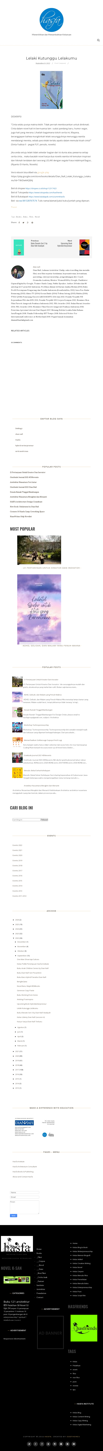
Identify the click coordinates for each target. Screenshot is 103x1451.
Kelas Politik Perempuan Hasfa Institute (33, 964)
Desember (21, 942)
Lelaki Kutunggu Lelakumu (27, 1008)
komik (17, 1320)
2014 (17, 1083)
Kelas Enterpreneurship (82, 1287)
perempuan (24, 1308)
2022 (17, 938)
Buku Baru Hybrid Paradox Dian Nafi (31, 977)
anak (12, 1320)
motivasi (20, 1311)
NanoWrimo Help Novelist (21, 516)
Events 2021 (17, 850)
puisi (5, 1314)
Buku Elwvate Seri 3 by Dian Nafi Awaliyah (34, 1012)
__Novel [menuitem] (40, 1265)
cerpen (13, 1308)
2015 (17, 1079)
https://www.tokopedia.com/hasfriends (45, 192)
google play (43, 172)
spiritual (22, 1317)
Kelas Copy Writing (80, 1420)
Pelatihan (12, 1305)
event (75, 1369)
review (75, 1385)
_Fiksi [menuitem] (39, 1257)
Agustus (20, 1027)
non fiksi (76, 1377)
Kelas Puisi (77, 1291)
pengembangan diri (18, 1314)
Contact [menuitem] (40, 1297)
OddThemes (73, 1437)
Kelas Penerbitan (80, 1279)
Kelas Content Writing (81, 1416)
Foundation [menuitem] (41, 1293)
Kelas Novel (77, 1267)
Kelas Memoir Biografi (81, 1255)
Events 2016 (17, 875)
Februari (21, 1045)
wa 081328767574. (28, 200)
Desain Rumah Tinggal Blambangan (24, 492)
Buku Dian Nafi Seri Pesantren (29, 973)
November (21, 946)
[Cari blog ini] (27, 819)
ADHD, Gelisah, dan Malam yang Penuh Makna (51, 645)
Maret (20, 1041)
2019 (17, 1060)
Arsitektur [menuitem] (41, 1289)
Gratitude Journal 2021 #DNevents (24, 477)
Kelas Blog (77, 1412)
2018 (17, 1065)
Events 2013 (17, 891)
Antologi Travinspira (25, 999)
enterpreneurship (10, 1317)
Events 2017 (17, 870)
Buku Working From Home (27, 995)
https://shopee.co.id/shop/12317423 (41, 188)
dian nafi (19, 434)
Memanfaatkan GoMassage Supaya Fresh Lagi (43, 740)
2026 (17, 920)
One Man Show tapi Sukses (28, 959)
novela (6, 1320)
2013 (17, 1088)
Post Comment (60, 63)
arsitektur (23, 1301)
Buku (25, 217)
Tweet (14, 207)
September (22, 955)
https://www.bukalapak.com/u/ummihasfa (47, 196)
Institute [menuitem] (40, 1285)
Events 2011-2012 (19, 896)
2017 (17, 1069)
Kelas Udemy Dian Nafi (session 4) (31, 1017)
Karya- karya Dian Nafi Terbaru (29, 1021)
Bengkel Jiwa (22, 981)
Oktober (20, 951)
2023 (17, 933)
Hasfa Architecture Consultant (25, 1166)
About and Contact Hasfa (23, 1176)
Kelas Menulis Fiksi (80, 1275)
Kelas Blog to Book (80, 1247)
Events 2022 (17, 845)
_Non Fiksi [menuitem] (41, 1273)
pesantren (10, 1311)
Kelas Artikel (78, 1259)
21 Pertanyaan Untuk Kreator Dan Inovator (27, 472)
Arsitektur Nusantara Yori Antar (23, 482)
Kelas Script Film (79, 1295)
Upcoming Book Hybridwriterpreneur (32, 1004)
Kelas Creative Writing (81, 1263)
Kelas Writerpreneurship (83, 1251)
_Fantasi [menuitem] (40, 1281)
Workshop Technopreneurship (36, 725)
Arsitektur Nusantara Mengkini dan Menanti (28, 497)
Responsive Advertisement (14, 1338)
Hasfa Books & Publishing (23, 1171)
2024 (17, 929)
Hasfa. (48, 1437)
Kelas (75, 1361)
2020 (17, 1056)
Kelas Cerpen (78, 1271)
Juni (19, 1032)
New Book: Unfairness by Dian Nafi (24, 507)
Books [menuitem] (39, 1253)
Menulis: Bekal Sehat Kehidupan (37, 770)
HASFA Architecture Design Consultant (26, 502)
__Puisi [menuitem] (40, 1269)
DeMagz (18, 428)
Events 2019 (17, 860)
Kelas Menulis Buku (81, 1283)
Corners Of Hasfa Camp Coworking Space (27, 512)
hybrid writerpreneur (24, 445)
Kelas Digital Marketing (82, 1424)
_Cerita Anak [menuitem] (42, 1277)
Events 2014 (17, 886)
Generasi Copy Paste (25, 990)
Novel (37, 217)
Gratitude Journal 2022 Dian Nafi (23, 487)
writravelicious (21, 451)
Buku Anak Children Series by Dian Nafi (33, 968)
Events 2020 (17, 855)
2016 (17, 1074)
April (19, 1036)
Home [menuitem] (39, 1249)
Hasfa (17, 440)
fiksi (31, 217)
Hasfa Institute (18, 1161)
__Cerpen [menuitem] (41, 1261)
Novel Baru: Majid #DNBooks (28, 986)
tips (5, 1308)
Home (75, 1243)
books (19, 217)
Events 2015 (17, 880)
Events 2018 (17, 865)
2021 (17, 1051)
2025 (17, 924)
